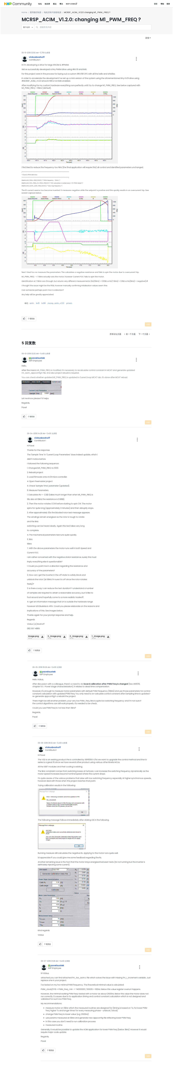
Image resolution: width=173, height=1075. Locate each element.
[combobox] (92, 27)
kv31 (37, 303)
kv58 (44, 303)
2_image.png (76, 636)
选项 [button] (147, 38)
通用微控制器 (35, 12)
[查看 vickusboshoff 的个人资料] (37, 57)
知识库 (47, 4)
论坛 (40, 4)
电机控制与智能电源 (52, 12)
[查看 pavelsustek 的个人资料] (38, 357)
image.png (33, 636)
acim (32, 303)
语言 (156, 4)
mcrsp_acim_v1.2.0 (56, 303)
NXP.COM (70, 4)
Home (24, 12)
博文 (61, 4)
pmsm (69, 303)
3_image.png (54, 636)
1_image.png (98, 636)
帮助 (162, 4)
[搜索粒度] (28, 27)
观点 (54, 4)
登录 (168, 4)
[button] (136, 59)
